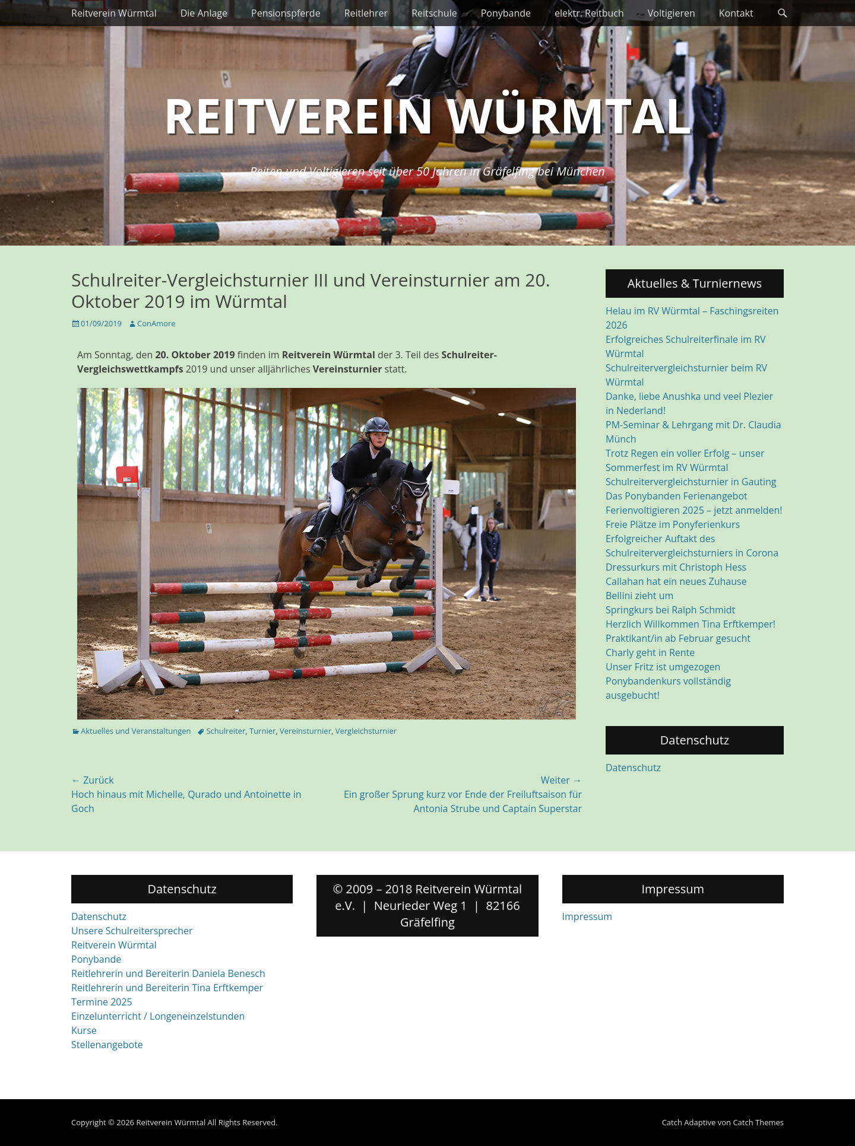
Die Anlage (203, 13)
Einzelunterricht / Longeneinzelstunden (158, 1016)
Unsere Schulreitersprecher (132, 930)
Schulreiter (225, 730)
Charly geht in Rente (650, 652)
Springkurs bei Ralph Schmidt (670, 609)
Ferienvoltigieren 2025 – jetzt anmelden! (694, 510)
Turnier (262, 730)
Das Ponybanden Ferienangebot (677, 495)
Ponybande (506, 13)
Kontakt (736, 13)
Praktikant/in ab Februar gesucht (678, 638)
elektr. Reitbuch (589, 13)
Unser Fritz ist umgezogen (663, 666)
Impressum (587, 916)
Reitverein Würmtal (114, 13)
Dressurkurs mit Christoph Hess (676, 567)
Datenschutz (633, 767)
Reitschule (434, 13)
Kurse (84, 1030)
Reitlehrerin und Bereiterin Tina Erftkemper (167, 987)
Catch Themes (758, 1122)
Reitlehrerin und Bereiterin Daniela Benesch (168, 973)
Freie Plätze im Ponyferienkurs (673, 524)
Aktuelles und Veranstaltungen (136, 730)
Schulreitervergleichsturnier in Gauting (691, 481)
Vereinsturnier (305, 730)
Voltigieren (671, 13)
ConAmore (156, 323)
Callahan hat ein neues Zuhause (676, 581)
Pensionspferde (286, 13)
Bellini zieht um (639, 595)
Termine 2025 (101, 1001)
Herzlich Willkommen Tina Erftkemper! (690, 624)
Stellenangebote (107, 1044)
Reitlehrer (366, 13)
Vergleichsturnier (366, 730)
